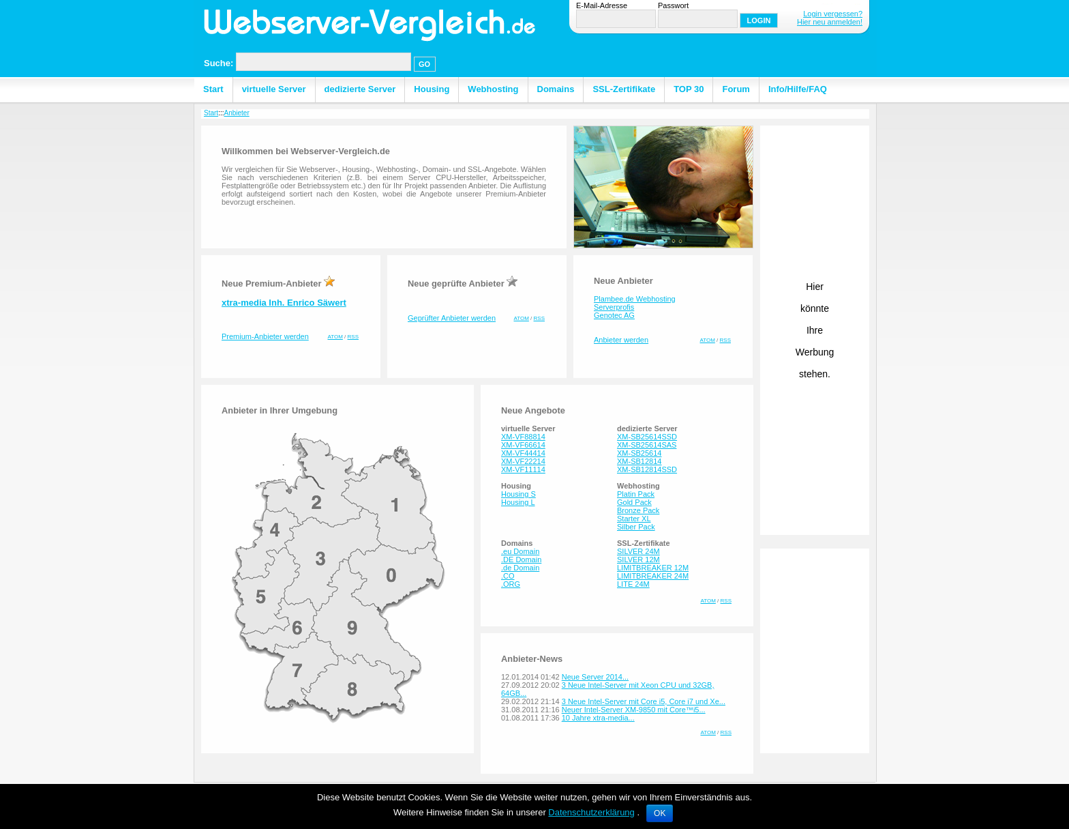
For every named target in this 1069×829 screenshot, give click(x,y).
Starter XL (634, 518)
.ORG (510, 584)
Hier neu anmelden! (829, 22)
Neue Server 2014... (595, 677)
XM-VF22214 (523, 461)
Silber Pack (636, 527)
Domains (556, 89)
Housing (431, 89)
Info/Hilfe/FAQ (797, 89)
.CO (508, 576)
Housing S (518, 494)
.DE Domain (521, 559)
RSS (353, 337)
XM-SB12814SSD (647, 469)
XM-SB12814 (639, 461)
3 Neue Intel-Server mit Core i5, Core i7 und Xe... (643, 701)
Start (213, 89)
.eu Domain (520, 551)
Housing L (518, 502)
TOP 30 (689, 89)
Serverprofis (614, 307)
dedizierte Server (360, 89)
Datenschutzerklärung (591, 812)
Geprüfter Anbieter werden (452, 318)
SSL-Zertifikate (623, 89)
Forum (735, 89)
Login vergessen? (832, 14)
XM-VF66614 (523, 445)
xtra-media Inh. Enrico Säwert (284, 302)
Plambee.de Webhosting (635, 299)
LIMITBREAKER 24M (653, 576)
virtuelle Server (274, 89)
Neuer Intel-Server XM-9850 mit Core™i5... (634, 710)
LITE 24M (633, 584)
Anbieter (236, 113)
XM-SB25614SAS (646, 445)
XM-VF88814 (523, 437)
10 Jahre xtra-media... (598, 718)
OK (659, 813)
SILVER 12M (638, 559)
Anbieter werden (621, 340)
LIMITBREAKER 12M (653, 568)
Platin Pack (635, 494)
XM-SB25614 (639, 453)
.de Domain (520, 568)
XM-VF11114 (523, 469)
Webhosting (493, 89)
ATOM (335, 337)
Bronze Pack (638, 510)
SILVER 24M (638, 551)
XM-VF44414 (523, 453)
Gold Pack (634, 502)
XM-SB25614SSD (647, 437)
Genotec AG (614, 315)
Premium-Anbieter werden (265, 336)
